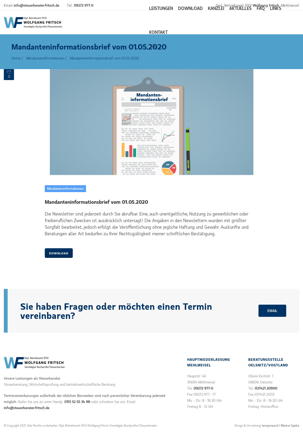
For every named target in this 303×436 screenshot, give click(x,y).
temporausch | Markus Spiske (280, 425)
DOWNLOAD (58, 253)
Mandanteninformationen (45, 58)
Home (15, 58)
